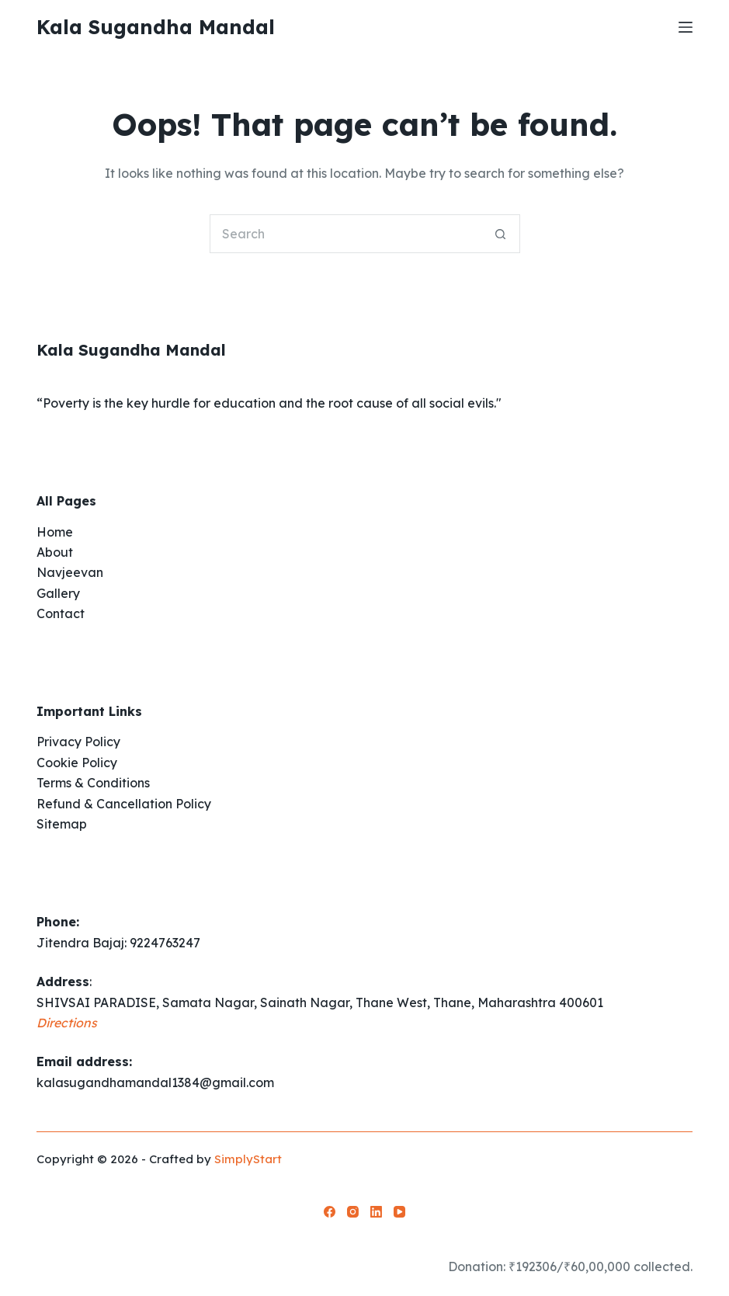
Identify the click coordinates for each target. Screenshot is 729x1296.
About (54, 552)
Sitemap (61, 824)
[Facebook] (329, 1212)
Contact (60, 613)
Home (54, 532)
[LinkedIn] (376, 1212)
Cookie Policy (76, 762)
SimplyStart (248, 1159)
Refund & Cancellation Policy (123, 803)
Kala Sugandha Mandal (155, 27)
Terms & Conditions (93, 782)
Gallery (58, 593)
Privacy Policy (78, 741)
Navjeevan (69, 572)
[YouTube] (399, 1212)
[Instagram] (353, 1212)
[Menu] (686, 27)
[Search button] (500, 233)
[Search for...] (345, 233)
